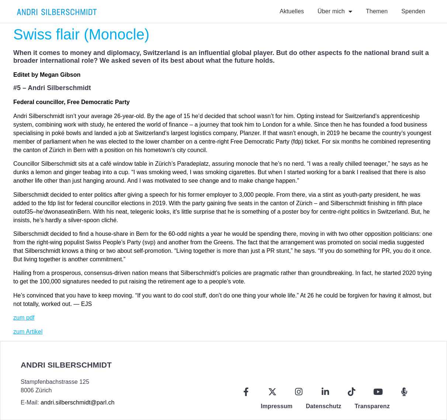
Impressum (276, 406)
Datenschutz (323, 406)
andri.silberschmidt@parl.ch (77, 402)
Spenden (413, 11)
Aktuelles (292, 11)
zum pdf (24, 317)
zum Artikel (27, 331)
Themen (377, 11)
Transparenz (371, 406)
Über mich (335, 11)
